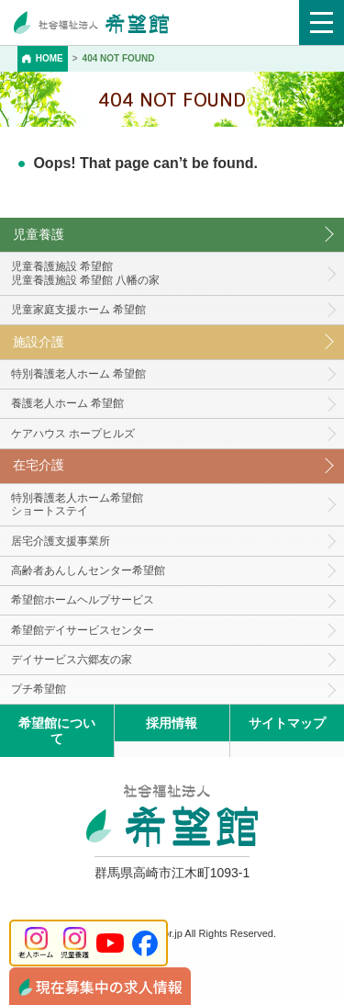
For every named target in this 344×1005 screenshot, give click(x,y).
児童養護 (38, 234)
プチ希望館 (38, 689)
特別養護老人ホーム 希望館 (78, 373)
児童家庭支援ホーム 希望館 (78, 309)
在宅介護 (38, 464)
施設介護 (38, 341)
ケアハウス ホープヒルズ (73, 433)
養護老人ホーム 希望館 (67, 403)
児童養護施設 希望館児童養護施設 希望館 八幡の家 (86, 273)
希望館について (56, 731)
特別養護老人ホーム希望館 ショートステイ (77, 504)
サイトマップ (287, 723)
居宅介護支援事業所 (60, 541)
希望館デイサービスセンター (82, 630)
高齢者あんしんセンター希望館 (88, 570)
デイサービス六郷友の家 (71, 659)
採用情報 (171, 723)
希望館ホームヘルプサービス (82, 599)
